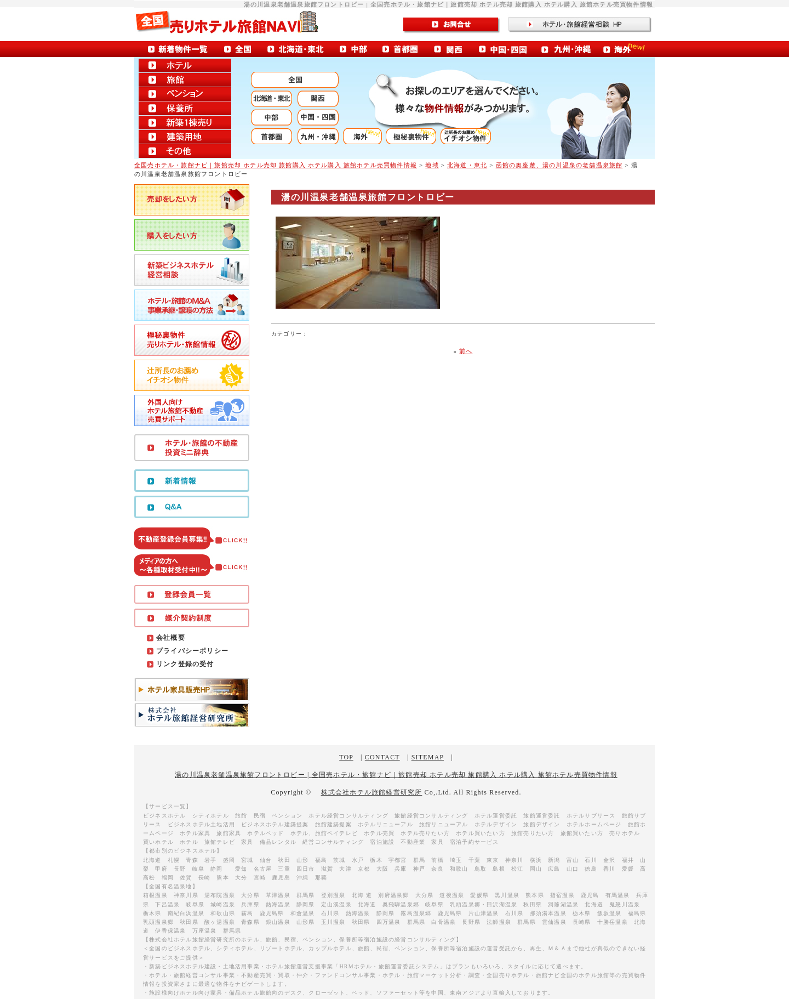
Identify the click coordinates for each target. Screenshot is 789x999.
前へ (465, 351)
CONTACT (382, 757)
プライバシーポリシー (192, 651)
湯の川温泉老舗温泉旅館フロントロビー (368, 197)
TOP (346, 757)
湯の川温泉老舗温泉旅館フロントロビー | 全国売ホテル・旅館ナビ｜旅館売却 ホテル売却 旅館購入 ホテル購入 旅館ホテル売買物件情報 (396, 775)
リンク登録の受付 (185, 664)
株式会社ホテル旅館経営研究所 (371, 792)
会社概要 (170, 638)
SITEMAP (427, 757)
